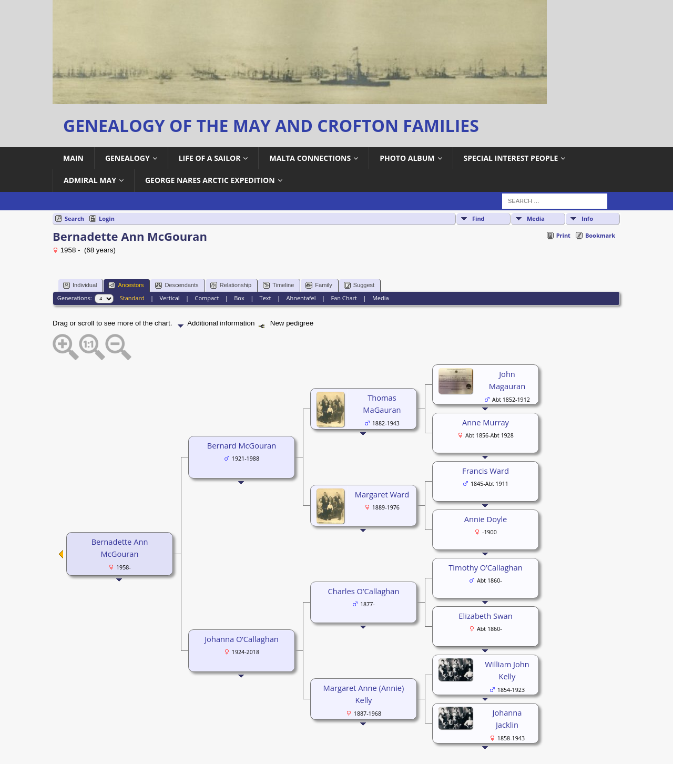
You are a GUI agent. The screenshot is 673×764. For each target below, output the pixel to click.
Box (239, 298)
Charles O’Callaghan (364, 591)
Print (563, 235)
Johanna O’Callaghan (242, 639)
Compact (207, 298)
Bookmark (600, 235)
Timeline (278, 285)
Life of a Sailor (210, 158)
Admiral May (90, 180)
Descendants (176, 285)
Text (265, 298)
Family (318, 285)
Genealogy (127, 158)
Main (73, 158)
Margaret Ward (382, 494)
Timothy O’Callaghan (485, 567)
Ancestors (126, 285)
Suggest (359, 285)
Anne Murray (485, 422)
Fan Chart (344, 298)
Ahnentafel (300, 298)
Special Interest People (511, 158)
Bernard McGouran (241, 445)
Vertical (170, 298)
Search (74, 218)
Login (107, 218)
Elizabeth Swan (485, 615)
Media (536, 218)
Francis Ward (485, 470)
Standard (132, 298)
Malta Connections (310, 158)
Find (478, 218)
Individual (80, 285)
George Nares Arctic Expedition (210, 180)
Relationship (231, 285)
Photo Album (407, 158)
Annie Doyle (485, 519)
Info (587, 218)
